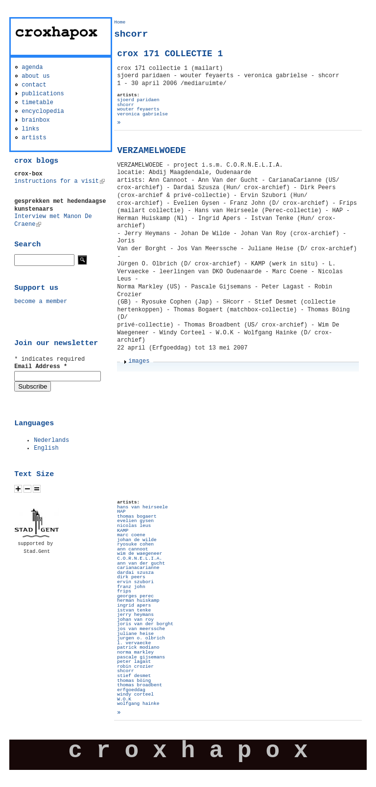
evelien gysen (135, 521)
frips (124, 591)
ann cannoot (132, 549)
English (46, 448)
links (30, 129)
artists (34, 137)
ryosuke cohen (135, 544)
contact (34, 85)
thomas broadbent (139, 685)
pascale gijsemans (141, 657)
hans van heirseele (142, 507)
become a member (40, 301)
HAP (121, 511)
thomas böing (134, 680)
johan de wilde (137, 540)
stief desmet (134, 675)
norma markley (135, 652)
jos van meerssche (141, 629)
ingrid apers (134, 605)
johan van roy (135, 619)
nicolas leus (134, 525)
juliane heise (135, 633)
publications (43, 93)
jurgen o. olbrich (141, 638)
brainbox (36, 120)
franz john (131, 587)
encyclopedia (43, 111)
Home (119, 22)
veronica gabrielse (142, 114)
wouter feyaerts (138, 109)
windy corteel (135, 694)
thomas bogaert (137, 516)
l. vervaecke (134, 643)
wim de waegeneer (139, 553)
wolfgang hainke (138, 703)
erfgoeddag (131, 690)
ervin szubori (135, 582)
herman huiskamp (138, 600)
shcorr (125, 105)
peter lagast (134, 661)
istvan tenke (134, 610)
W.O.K (124, 699)
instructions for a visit (59, 181)
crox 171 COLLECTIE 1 (170, 54)
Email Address (40, 366)
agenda (32, 67)
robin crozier (135, 666)
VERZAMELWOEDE (151, 150)
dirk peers (131, 577)
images (138, 361)
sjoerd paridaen (138, 100)
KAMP (122, 530)
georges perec (135, 596)
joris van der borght (145, 624)
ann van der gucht (141, 563)
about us (36, 76)
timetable (37, 102)
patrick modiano (138, 647)
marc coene (131, 535)
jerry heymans (135, 614)
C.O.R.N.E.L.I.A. (139, 558)
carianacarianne (138, 567)
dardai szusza (135, 572)
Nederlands (51, 440)
